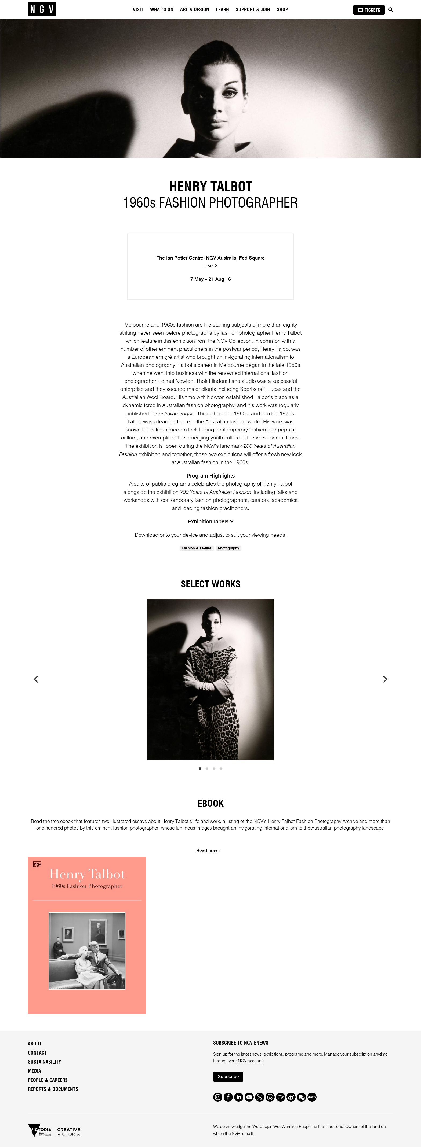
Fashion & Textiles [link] (197, 548)
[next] (384, 679)
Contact (37, 1053)
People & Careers (48, 1080)
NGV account (250, 1061)
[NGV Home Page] (42, 9)
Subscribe (228, 1077)
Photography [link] (228, 548)
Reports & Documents (53, 1089)
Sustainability (44, 1062)
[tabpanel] (210, 88)
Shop (282, 10)
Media (34, 1071)
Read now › (208, 851)
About (35, 1044)
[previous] (36, 679)
